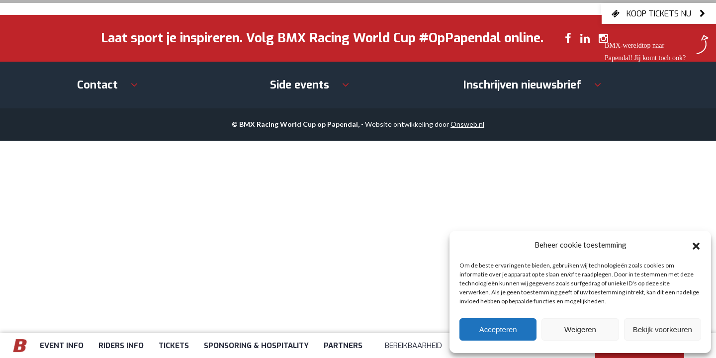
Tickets (174, 346)
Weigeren (580, 329)
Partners (343, 346)
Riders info (121, 346)
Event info (62, 346)
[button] (696, 245)
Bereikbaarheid (413, 346)
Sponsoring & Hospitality (256, 346)
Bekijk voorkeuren (662, 329)
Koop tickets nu (659, 13)
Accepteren (498, 329)
